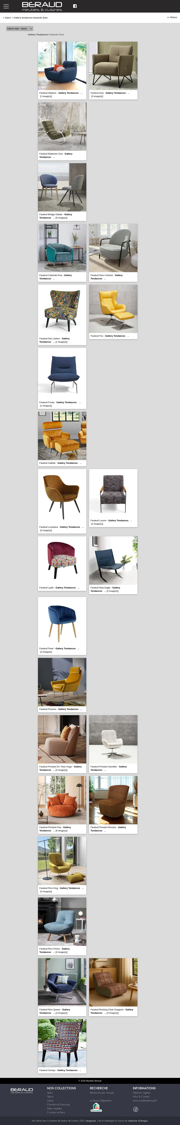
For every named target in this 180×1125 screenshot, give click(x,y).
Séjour (50, 1096)
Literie (50, 1100)
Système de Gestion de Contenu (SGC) (73, 1120)
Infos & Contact (141, 1096)
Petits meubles (54, 1108)
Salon (8, 17)
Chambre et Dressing (58, 1104)
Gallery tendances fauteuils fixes (30, 17)
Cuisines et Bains (56, 1112)
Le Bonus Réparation (101, 1100)
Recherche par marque (102, 1093)
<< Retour (172, 17)
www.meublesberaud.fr (145, 1100)
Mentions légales (142, 1093)
